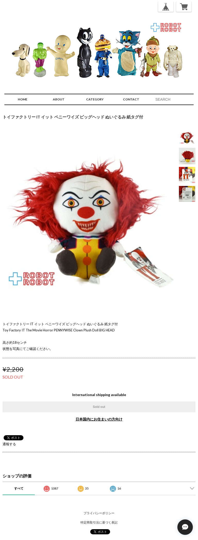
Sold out (99, 407)
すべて (18, 488)
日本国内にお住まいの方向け (99, 419)
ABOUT (58, 99)
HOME (22, 99)
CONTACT (131, 99)
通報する (9, 444)
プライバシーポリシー (99, 513)
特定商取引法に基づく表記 (99, 522)
